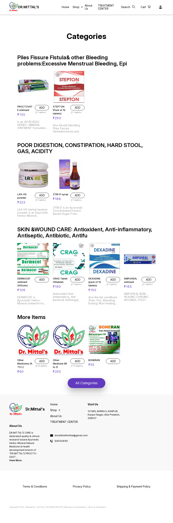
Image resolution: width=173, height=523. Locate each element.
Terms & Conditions (97, 507)
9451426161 (61, 441)
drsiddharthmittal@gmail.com (71, 435)
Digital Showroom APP (49, 507)
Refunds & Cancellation (75, 507)
